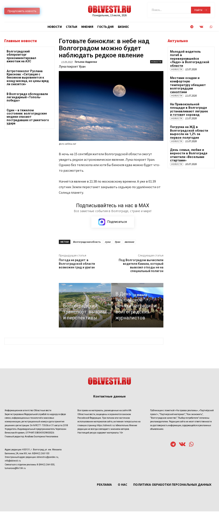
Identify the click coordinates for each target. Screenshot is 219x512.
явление (129, 242)
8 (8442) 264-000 (45, 465)
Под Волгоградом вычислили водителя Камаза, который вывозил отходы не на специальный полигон (141, 266)
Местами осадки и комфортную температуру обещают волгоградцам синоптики (189, 75)
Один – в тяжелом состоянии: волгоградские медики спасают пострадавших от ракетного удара (28, 117)
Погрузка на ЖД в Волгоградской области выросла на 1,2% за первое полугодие (190, 118)
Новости (156, 61)
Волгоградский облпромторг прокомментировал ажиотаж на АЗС (21, 56)
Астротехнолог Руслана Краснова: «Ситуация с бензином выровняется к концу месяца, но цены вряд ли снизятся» (28, 77)
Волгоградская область (87, 242)
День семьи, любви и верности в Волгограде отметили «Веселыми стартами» (187, 140)
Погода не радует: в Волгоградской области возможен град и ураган (77, 264)
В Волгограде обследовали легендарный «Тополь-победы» (27, 97)
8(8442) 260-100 (40, 454)
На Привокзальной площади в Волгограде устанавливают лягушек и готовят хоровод (189, 97)
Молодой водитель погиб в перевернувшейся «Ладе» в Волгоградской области (190, 55)
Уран (117, 242)
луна (107, 242)
